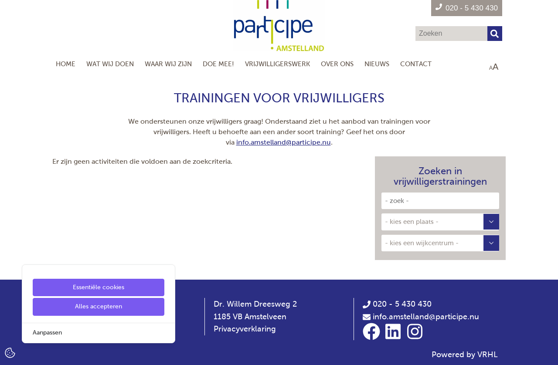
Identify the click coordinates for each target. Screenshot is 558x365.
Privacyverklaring (245, 328)
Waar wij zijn (168, 64)
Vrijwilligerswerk (277, 64)
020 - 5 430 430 (397, 304)
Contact (416, 64)
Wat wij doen (110, 64)
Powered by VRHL (465, 354)
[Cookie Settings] (10, 352)
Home (65, 64)
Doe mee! (218, 64)
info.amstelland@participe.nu (283, 142)
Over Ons (337, 64)
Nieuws (376, 64)
